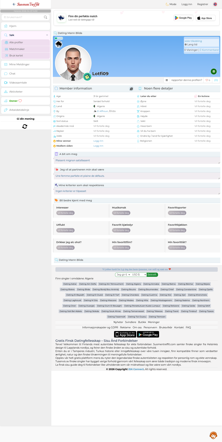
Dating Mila (142, 371)
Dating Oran (69, 377)
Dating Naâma (182, 371)
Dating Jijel (180, 366)
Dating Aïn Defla (87, 355)
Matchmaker (15, 49)
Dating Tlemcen (157, 387)
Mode (171, 4)
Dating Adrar (70, 355)
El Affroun (102, 111)
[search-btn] (45, 17)
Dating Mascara (108, 371)
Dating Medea (126, 371)
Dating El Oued (95, 366)
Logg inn (187, 4)
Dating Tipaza (206, 382)
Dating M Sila (91, 371)
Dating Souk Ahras (111, 382)
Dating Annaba (151, 355)
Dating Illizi (165, 366)
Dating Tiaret (172, 382)
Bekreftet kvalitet (158, 281)
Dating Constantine (186, 360)
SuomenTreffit (25, 4)
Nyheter (118, 393)
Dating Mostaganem (161, 371)
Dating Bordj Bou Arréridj (106, 360)
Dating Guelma (149, 366)
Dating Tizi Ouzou (137, 387)
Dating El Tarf (112, 366)
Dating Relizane (171, 377)
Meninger (154, 393)
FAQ (188, 398)
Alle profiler (14, 42)
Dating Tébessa (154, 382)
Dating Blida (83, 360)
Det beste (201, 281)
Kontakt (179, 398)
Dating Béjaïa (203, 355)
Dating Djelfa (205, 360)
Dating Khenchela (197, 366)
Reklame (125, 398)
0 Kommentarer (209, 49)
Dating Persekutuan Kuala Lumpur (142, 377)
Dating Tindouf (189, 382)
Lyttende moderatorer (115, 281)
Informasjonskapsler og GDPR (100, 398)
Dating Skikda (92, 382)
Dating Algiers (133, 355)
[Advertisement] (136, 18)
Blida (112, 111)
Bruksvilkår (165, 398)
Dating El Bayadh (75, 366)
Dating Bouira (128, 360)
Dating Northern (200, 371)
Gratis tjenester (72, 281)
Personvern (150, 398)
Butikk (142, 393)
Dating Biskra (68, 360)
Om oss (137, 398)
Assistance (213, 435)
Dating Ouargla (86, 377)
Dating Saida (188, 377)
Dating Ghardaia (130, 366)
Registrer (202, 4)
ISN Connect (136, 440)
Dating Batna (169, 355)
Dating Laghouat (72, 371)
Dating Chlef (167, 360)
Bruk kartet (14, 55)
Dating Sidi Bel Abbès (71, 382)
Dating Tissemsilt (116, 387)
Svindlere (130, 393)
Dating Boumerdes (148, 360)
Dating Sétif (204, 377)
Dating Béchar (185, 355)
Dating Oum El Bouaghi (109, 377)
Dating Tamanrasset (133, 382)
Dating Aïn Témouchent (111, 355)
